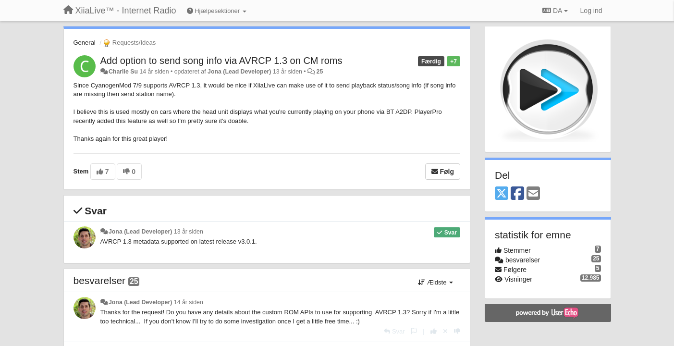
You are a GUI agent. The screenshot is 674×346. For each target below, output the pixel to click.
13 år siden (188, 231)
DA (554, 10)
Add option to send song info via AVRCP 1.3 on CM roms (221, 60)
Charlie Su (123, 71)
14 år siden (188, 302)
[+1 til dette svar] (433, 331)
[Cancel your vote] (445, 331)
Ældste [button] (435, 282)
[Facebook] (517, 193)
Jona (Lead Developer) (239, 71)
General (85, 42)
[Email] (533, 193)
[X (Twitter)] (501, 193)
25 (320, 71)
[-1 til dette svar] (457, 331)
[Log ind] (591, 10)
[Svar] (394, 331)
